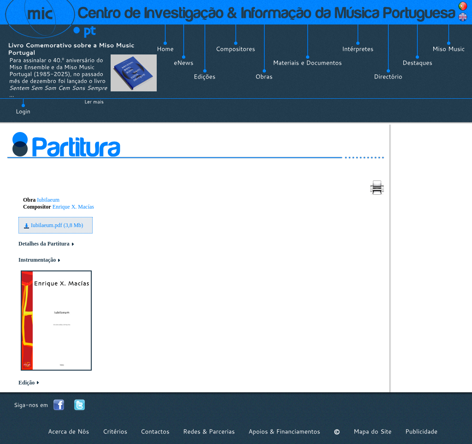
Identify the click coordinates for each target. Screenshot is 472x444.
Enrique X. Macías (73, 207)
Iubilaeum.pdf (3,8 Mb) (57, 225)
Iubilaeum (48, 200)
